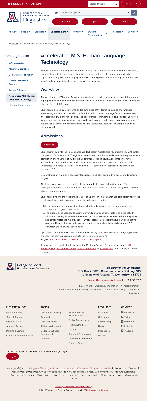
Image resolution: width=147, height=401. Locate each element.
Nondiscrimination (130, 285)
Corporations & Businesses (19, 335)
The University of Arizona (96, 390)
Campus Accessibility (114, 289)
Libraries (73, 329)
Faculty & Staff (13, 321)
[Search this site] (100, 4)
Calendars (103, 317)
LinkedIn (128, 326)
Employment (85, 285)
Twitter (127, 317)
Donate (124, 21)
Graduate (39, 31)
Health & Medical (77, 324)
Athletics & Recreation (52, 326)
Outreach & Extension (80, 334)
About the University (51, 312)
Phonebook (104, 330)
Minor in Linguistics (19, 68)
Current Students (14, 317)
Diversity (45, 338)
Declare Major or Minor (21, 74)
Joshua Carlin (106, 248)
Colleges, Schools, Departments (50, 332)
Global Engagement (79, 320)
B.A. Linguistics (17, 63)
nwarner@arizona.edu (113, 280)
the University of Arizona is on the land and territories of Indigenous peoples (73, 368)
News (101, 326)
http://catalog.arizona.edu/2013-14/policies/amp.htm (76, 239)
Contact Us (93, 280)
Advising (77, 31)
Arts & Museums (49, 321)
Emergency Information (106, 285)
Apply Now (49, 144)
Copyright (96, 289)
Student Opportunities (95, 33)
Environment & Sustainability (76, 314)
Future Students (14, 312)
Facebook (129, 312)
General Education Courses (18, 82)
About (12, 31)
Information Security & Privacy (73, 289)
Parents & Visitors (15, 330)
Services (132, 31)
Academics (46, 317)
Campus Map (105, 321)
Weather (102, 335)
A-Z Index (103, 312)
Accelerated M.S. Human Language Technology (22, 98)
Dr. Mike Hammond (86, 248)
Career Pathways (18, 90)
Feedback (134, 293)
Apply (95, 21)
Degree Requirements (21, 105)
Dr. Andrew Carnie (66, 248)
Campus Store (76, 343)
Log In (12, 356)
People (24, 31)
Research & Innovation (80, 338)
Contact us (65, 21)
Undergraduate (58, 31)
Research (116, 31)
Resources (130, 4)
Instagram (129, 321)
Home (15, 43)
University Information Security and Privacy (73, 386)
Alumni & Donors (14, 326)
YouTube (128, 330)
